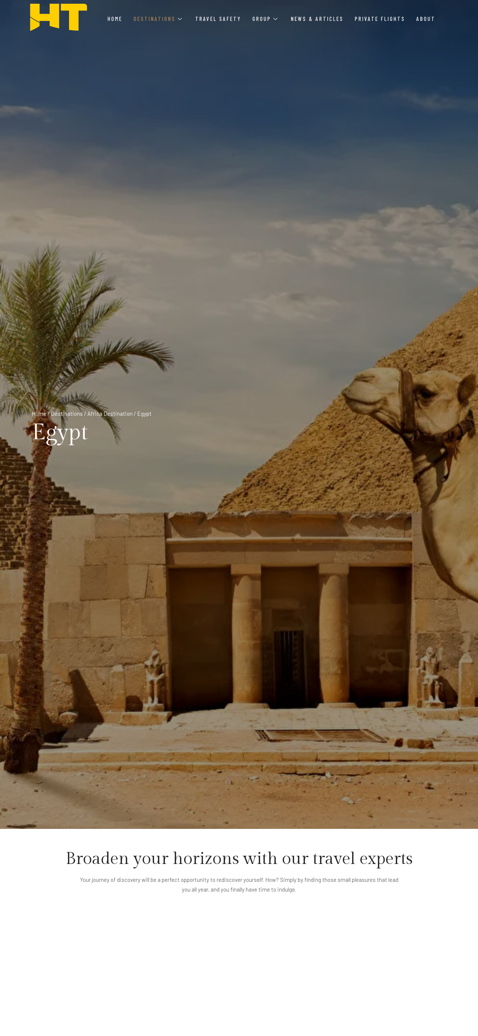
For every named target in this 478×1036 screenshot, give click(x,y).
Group (264, 18)
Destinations (158, 18)
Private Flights (380, 18)
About (425, 18)
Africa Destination (110, 413)
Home (115, 18)
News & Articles (317, 18)
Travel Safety (218, 18)
